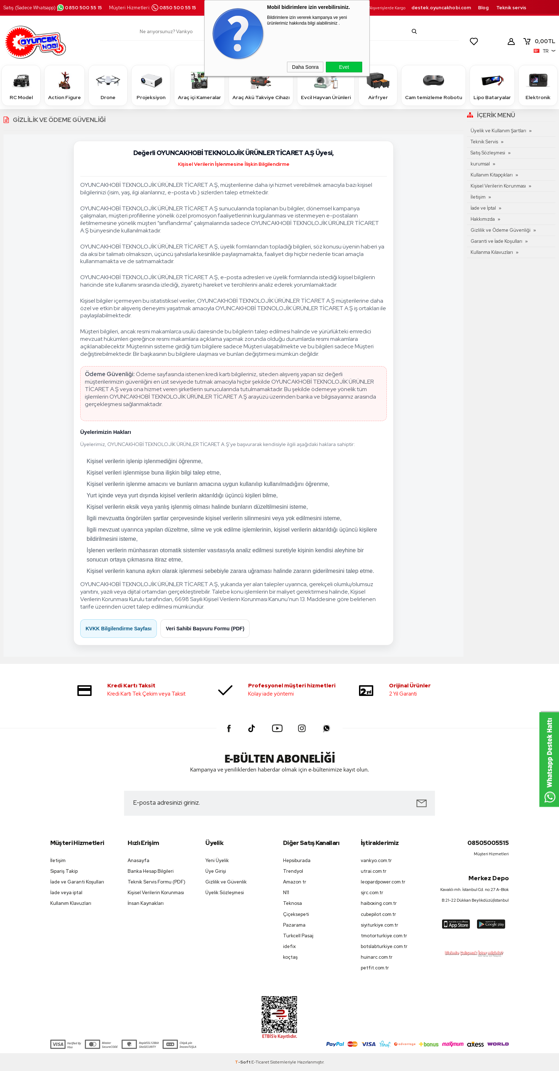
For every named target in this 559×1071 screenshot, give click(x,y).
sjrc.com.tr (372, 893)
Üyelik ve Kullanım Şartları (498, 131)
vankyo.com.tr (376, 860)
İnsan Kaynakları (146, 903)
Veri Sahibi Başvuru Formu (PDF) (205, 628)
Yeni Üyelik (217, 860)
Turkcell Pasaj (298, 936)
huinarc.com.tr (377, 957)
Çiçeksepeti (296, 914)
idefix (289, 946)
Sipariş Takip (64, 871)
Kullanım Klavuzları (70, 903)
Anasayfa (138, 860)
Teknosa (292, 903)
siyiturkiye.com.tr (379, 925)
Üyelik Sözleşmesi (224, 893)
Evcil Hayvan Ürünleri (326, 85)
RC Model (21, 85)
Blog (483, 8)
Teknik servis (511, 8)
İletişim (478, 197)
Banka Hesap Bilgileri (151, 871)
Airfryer (378, 85)
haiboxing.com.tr (379, 903)
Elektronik (538, 85)
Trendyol (293, 871)
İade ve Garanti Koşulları (77, 882)
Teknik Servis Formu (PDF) (156, 882)
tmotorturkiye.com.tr (384, 936)
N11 (286, 893)
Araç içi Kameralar (199, 85)
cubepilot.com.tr (378, 914)
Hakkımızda (483, 219)
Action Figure (64, 85)
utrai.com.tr (373, 871)
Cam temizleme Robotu (433, 85)
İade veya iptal (66, 893)
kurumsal (480, 164)
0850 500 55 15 (79, 8)
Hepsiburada (297, 860)
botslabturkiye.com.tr (384, 946)
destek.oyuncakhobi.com (441, 8)
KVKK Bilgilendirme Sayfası (119, 628)
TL (539, 41)
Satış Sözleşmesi (488, 153)
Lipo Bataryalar (492, 85)
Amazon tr (294, 882)
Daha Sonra (305, 67)
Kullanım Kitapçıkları (492, 175)
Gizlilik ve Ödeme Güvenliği (500, 230)
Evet (344, 67)
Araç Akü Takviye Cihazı (260, 85)
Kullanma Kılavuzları (492, 252)
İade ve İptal (483, 208)
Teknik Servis (484, 142)
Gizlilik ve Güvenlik (226, 882)
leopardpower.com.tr (383, 882)
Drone (108, 85)
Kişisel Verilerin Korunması (498, 186)
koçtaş (290, 957)
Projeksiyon (151, 85)
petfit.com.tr (375, 968)
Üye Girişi (215, 871)
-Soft (243, 1062)
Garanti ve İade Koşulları (496, 241)
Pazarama (294, 925)
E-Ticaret (260, 1062)
